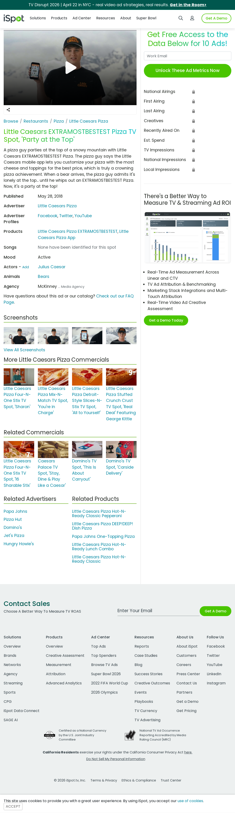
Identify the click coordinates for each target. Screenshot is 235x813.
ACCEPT (13, 806)
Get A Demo (216, 18)
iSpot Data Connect (21, 710)
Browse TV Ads (104, 664)
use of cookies (190, 801)
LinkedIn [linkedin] (214, 674)
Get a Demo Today (166, 320)
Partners (184, 692)
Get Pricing (186, 710)
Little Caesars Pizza (57, 206)
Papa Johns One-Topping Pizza (103, 536)
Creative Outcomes (152, 683)
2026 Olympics (104, 692)
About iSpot (187, 646)
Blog (138, 664)
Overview (12, 646)
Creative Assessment (65, 655)
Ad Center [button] (82, 18)
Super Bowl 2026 (106, 674)
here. (188, 752)
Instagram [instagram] (216, 683)
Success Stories (148, 674)
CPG (8, 701)
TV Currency (145, 710)
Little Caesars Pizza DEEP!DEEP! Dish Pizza (102, 526)
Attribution (55, 674)
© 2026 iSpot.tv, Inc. (70, 780)
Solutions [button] (38, 18)
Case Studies (145, 655)
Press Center (188, 674)
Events (140, 692)
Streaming (13, 683)
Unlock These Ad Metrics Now (188, 70)
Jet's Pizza (14, 535)
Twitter (66, 216)
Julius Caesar (51, 267)
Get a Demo (187, 701)
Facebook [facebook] (216, 646)
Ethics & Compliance (139, 780)
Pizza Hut (13, 519)
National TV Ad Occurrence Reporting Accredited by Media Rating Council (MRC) (163, 735)
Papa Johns (15, 511)
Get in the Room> (188, 5)
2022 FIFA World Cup (109, 683)
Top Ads (98, 646)
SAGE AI (11, 720)
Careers (183, 664)
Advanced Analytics (64, 683)
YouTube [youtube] (214, 664)
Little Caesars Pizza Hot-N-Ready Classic (99, 559)
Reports (141, 646)
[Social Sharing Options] (8, 109)
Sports (10, 692)
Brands (10, 655)
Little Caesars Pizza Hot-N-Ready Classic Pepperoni (99, 514)
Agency (10, 674)
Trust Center (171, 780)
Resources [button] (105, 18)
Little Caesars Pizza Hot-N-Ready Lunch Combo (99, 547)
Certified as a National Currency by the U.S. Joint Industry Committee (82, 735)
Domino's (13, 527)
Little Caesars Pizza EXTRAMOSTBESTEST (78, 231)
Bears (43, 276)
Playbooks (143, 701)
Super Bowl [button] (146, 18)
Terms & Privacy (103, 780)
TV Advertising (147, 720)
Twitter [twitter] (213, 655)
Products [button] (59, 18)
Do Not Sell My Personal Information (115, 759)
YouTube (83, 216)
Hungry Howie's (19, 544)
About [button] (125, 18)
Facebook (47, 216)
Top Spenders (103, 655)
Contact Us (186, 683)
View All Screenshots (24, 350)
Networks (12, 664)
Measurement (58, 664)
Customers (186, 655)
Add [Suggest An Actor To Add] (25, 267)
